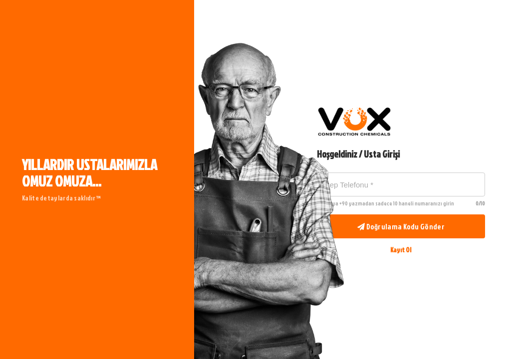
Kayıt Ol (400, 249)
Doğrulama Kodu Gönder (401, 226)
